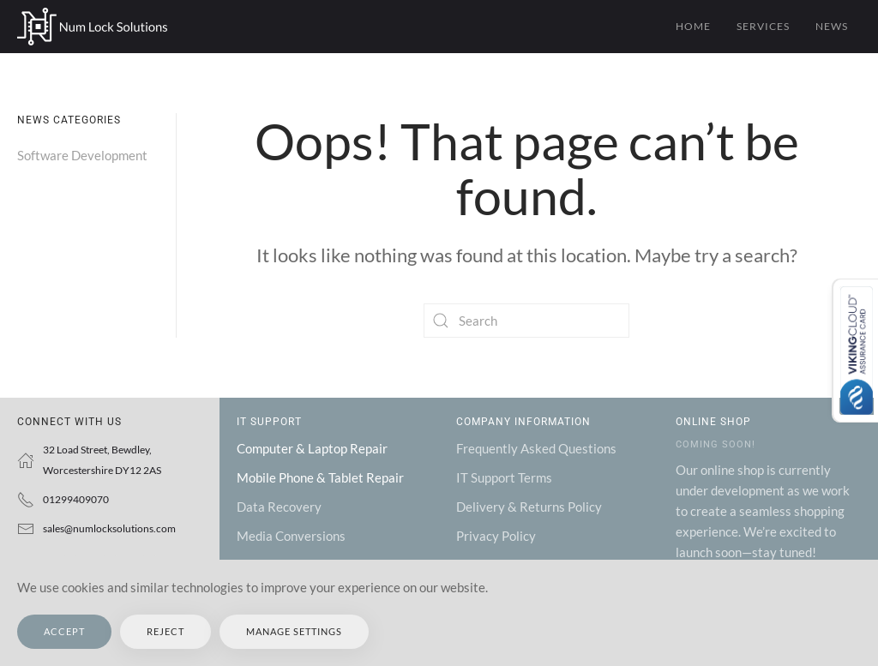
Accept (64, 631)
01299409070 (76, 499)
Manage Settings (294, 631)
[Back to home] (92, 26)
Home (693, 26)
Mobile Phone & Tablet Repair (320, 477)
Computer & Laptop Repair (312, 448)
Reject (165, 631)
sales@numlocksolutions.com (109, 528)
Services (763, 26)
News (831, 26)
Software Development (82, 155)
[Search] (526, 320)
